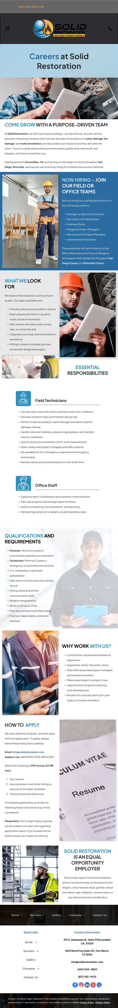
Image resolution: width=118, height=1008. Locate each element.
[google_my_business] (99, 985)
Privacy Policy (103, 1002)
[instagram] (81, 985)
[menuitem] (16, 915)
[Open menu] (7, 28)
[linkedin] (87, 985)
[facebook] (75, 985)
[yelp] (93, 985)
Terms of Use (87, 1002)
